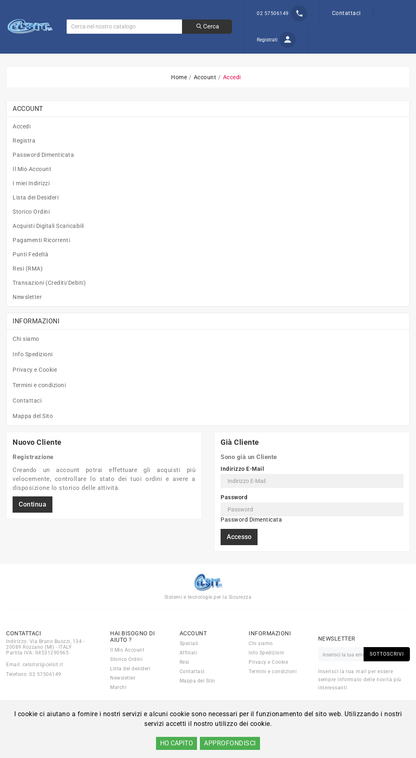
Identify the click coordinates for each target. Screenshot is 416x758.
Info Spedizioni (33, 369)
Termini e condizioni (39, 400)
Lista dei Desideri (35, 213)
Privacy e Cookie (35, 385)
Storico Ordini (31, 227)
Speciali (189, 659)
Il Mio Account (32, 184)
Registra (24, 156)
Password (234, 512)
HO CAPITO (176, 743)
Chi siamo (26, 354)
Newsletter (27, 312)
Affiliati (188, 668)
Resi (184, 677)
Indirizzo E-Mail (242, 484)
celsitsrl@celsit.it (43, 680)
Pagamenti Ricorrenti (41, 255)
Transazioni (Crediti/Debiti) (49, 298)
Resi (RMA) (28, 284)
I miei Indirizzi (31, 198)
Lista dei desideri (130, 684)
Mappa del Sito (33, 431)
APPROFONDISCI (230, 743)
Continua (32, 520)
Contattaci (346, 13)
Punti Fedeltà (31, 269)
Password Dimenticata (43, 170)
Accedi (21, 142)
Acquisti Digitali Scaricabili (48, 241)
